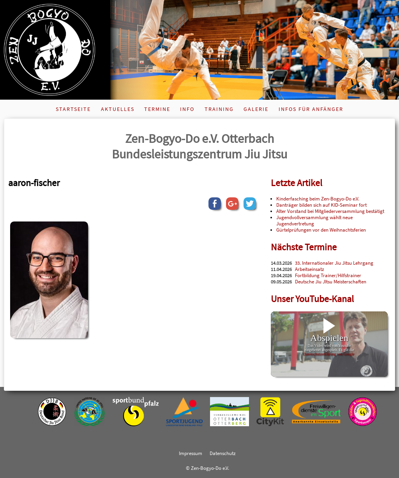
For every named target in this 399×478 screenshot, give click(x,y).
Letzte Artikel (296, 183)
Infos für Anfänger (311, 108)
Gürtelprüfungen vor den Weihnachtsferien (321, 230)
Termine (157, 108)
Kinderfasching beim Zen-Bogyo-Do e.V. (317, 198)
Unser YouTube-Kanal (312, 299)
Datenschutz (223, 453)
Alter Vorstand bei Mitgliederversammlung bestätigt (330, 211)
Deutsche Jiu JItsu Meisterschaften (330, 281)
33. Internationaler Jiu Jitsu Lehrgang (334, 263)
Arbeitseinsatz (309, 269)
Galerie (256, 108)
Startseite (73, 108)
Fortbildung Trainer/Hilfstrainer (328, 275)
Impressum (190, 453)
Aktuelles (117, 108)
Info (187, 108)
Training (219, 108)
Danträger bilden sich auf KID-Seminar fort (321, 205)
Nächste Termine (304, 247)
